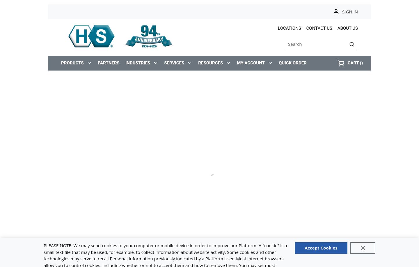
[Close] (362, 248)
